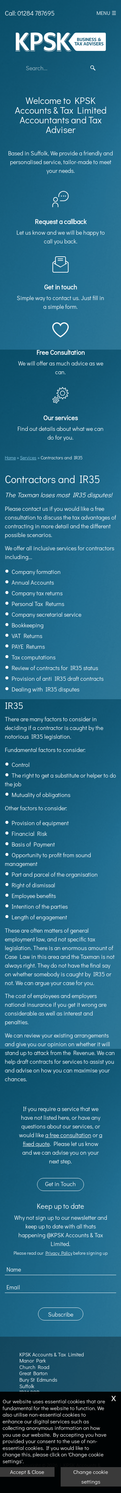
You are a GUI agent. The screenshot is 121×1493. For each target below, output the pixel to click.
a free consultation (68, 1135)
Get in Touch (60, 1184)
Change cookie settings (90, 1476)
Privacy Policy (58, 1253)
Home (10, 458)
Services (28, 458)
